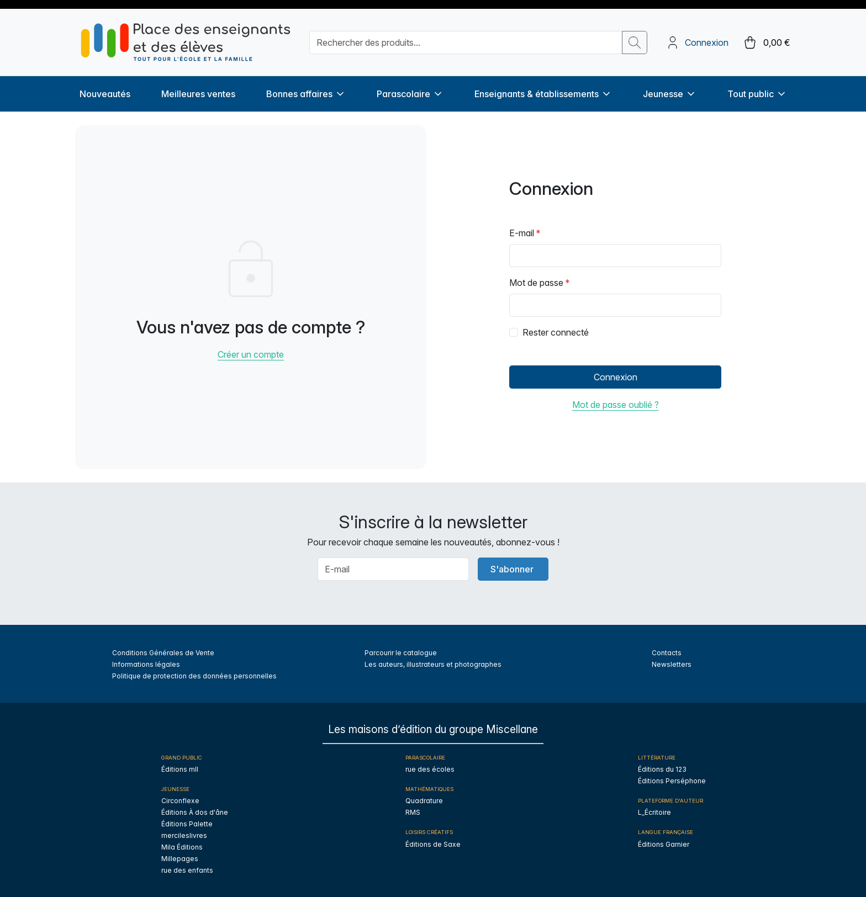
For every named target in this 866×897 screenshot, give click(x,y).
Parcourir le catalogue (401, 653)
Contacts (667, 653)
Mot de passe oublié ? (615, 404)
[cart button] (766, 42)
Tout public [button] (757, 93)
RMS (412, 812)
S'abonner (512, 569)
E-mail (521, 232)
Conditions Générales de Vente (163, 653)
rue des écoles (430, 769)
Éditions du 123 (662, 769)
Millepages (179, 858)
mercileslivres (184, 835)
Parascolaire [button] (410, 93)
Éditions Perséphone (672, 781)
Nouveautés (105, 93)
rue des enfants (187, 870)
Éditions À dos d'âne (194, 812)
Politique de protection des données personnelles (194, 676)
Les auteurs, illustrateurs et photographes (433, 664)
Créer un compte (251, 354)
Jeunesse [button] (669, 93)
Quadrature (424, 801)
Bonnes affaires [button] (306, 93)
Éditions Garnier (663, 844)
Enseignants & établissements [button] (543, 93)
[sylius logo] (185, 42)
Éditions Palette (187, 824)
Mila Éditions (182, 847)
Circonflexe (180, 801)
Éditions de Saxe (433, 844)
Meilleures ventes (198, 93)
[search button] (634, 42)
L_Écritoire (654, 812)
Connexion (706, 42)
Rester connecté (555, 332)
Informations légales (146, 664)
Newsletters (671, 664)
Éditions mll (179, 769)
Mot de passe (536, 282)
